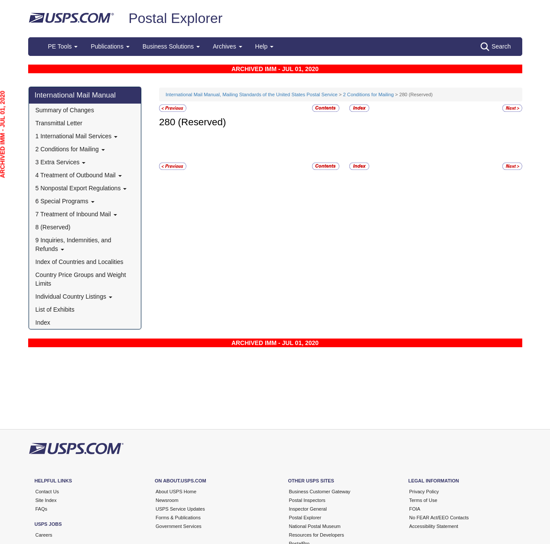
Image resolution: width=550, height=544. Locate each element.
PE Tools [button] (63, 46)
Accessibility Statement (433, 526)
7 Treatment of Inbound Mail (76, 214)
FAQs (42, 508)
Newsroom (167, 500)
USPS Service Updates (180, 508)
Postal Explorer (175, 18)
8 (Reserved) (53, 227)
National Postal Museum (315, 526)
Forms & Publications (178, 517)
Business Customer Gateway (320, 491)
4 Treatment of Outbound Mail (79, 175)
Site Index (46, 500)
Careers (44, 534)
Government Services (179, 526)
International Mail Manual (75, 95)
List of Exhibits (55, 309)
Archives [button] (227, 46)
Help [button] (264, 46)
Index (43, 322)
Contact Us (47, 491)
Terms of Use (423, 500)
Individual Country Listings (74, 296)
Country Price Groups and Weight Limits (81, 279)
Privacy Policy (424, 491)
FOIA (414, 508)
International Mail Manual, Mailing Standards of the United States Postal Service (252, 94)
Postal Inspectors (307, 500)
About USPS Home (176, 491)
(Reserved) (202, 122)
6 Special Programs (65, 201)
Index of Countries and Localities (80, 261)
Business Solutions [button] (171, 46)
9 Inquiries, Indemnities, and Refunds (73, 244)
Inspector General (308, 508)
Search (496, 46)
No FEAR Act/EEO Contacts (439, 517)
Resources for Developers (316, 534)
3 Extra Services (61, 162)
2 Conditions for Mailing (70, 149)
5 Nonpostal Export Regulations (81, 188)
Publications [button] (110, 46)
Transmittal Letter (59, 123)
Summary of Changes (65, 110)
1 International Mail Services (77, 136)
